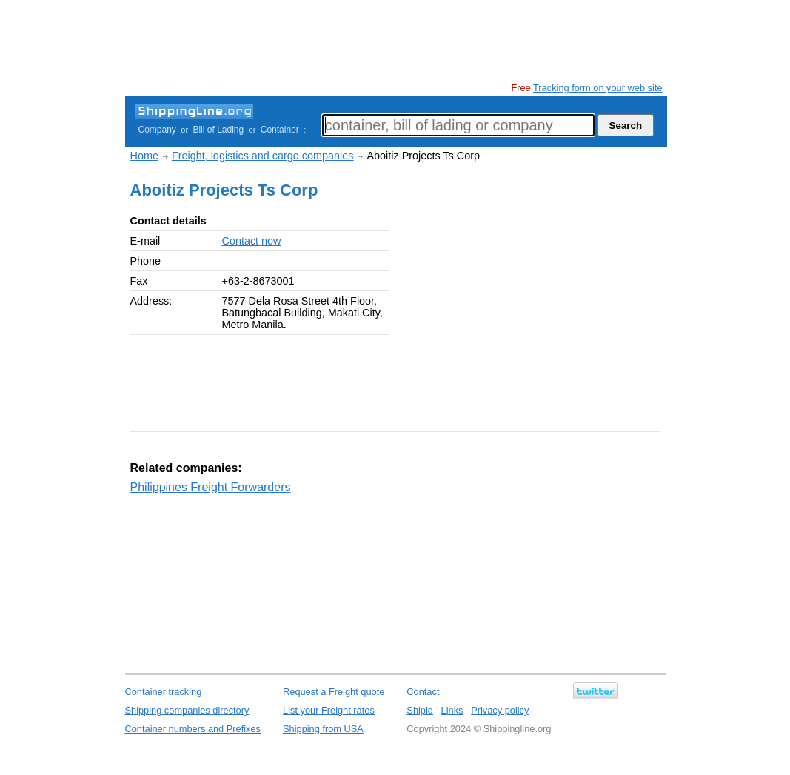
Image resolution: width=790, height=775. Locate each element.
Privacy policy (500, 710)
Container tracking (163, 691)
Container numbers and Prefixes (193, 728)
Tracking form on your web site (597, 87)
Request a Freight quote (333, 691)
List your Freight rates (329, 710)
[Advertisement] (394, 40)
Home (144, 156)
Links (452, 710)
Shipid (419, 710)
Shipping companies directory (187, 710)
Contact (422, 691)
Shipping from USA (323, 728)
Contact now (251, 241)
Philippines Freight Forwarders (210, 487)
